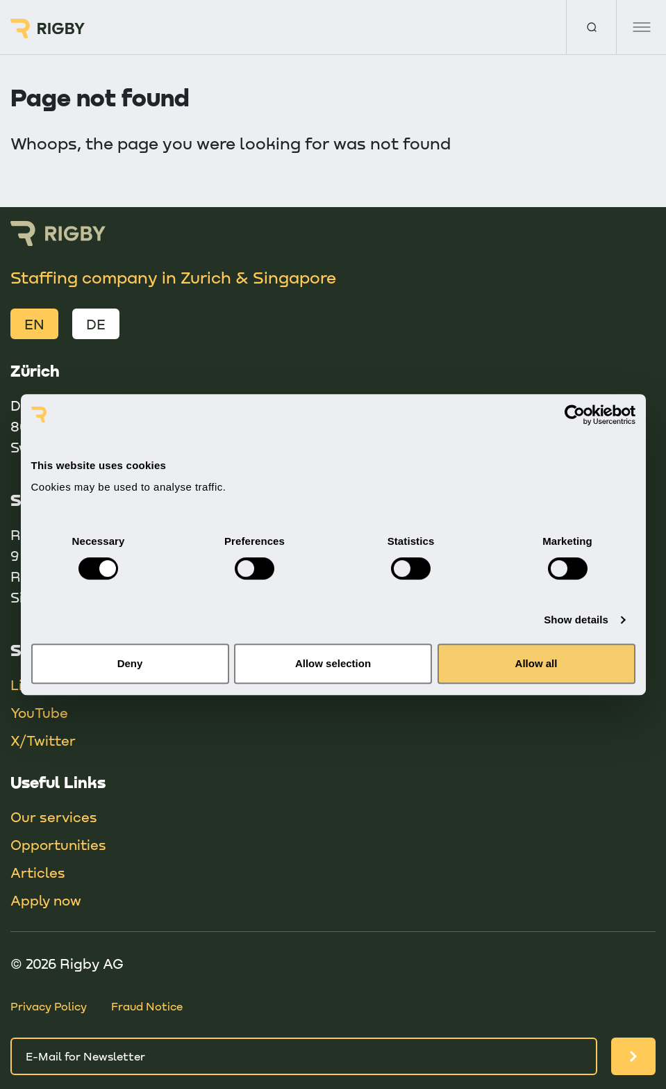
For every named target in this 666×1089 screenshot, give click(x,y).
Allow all (536, 663)
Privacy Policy (48, 1006)
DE (96, 324)
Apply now (45, 900)
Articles (37, 872)
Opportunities (58, 844)
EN (34, 324)
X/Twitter (43, 740)
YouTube (39, 712)
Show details (576, 619)
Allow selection (333, 663)
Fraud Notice (147, 1006)
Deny (130, 663)
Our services (53, 816)
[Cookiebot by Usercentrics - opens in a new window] (574, 414)
